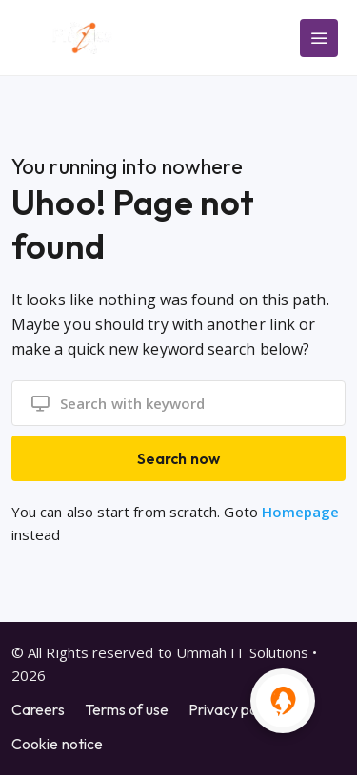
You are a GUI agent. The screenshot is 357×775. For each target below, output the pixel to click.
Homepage (301, 511)
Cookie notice (57, 743)
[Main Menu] (319, 38)
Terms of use (127, 709)
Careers (38, 709)
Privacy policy (234, 709)
